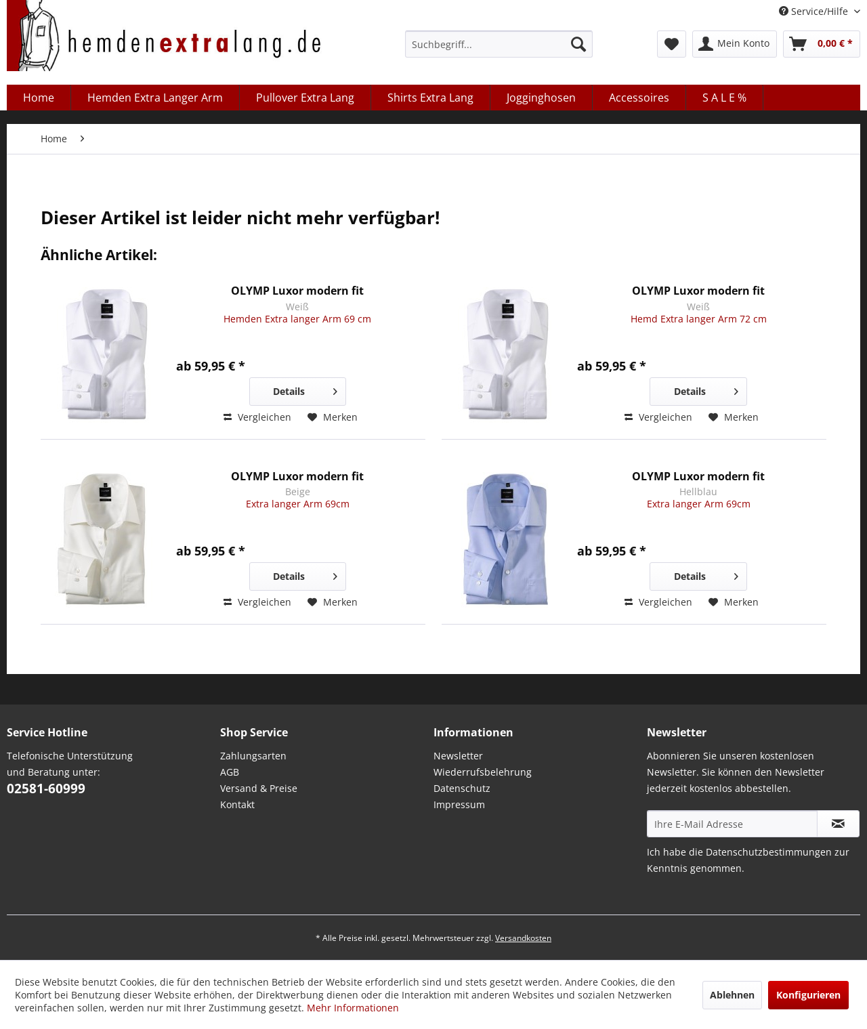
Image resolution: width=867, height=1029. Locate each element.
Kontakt (237, 804)
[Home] (39, 97)
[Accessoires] (639, 97)
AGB (229, 771)
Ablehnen (732, 994)
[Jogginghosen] (541, 97)
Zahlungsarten (253, 755)
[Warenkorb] (821, 44)
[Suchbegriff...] (499, 44)
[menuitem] (499, 44)
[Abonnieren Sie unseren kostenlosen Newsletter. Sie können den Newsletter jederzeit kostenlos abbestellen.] (838, 823)
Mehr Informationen (353, 1007)
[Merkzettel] (671, 44)
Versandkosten (523, 938)
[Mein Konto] (734, 44)
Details (305, 389)
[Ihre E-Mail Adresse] (732, 823)
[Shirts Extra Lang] (430, 97)
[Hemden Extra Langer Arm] (155, 97)
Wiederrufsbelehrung (483, 771)
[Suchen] (578, 44)
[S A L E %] (724, 97)
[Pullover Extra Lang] (305, 97)
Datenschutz (462, 788)
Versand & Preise (258, 788)
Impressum (459, 804)
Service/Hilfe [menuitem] (815, 11)
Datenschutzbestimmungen (769, 851)
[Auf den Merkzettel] (333, 417)
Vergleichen (257, 417)
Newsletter (458, 755)
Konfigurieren (808, 994)
